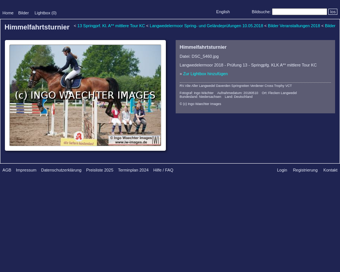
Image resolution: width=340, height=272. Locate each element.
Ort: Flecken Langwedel (279, 93)
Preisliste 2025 (99, 170)
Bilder (23, 13)
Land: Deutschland (238, 97)
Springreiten (240, 86)
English (223, 11)
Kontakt (330, 170)
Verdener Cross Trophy (267, 86)
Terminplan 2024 (133, 170)
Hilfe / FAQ (163, 170)
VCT (288, 86)
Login (282, 170)
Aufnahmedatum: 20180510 (237, 93)
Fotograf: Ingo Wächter (197, 93)
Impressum (26, 170)
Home (8, 13)
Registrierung (305, 170)
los (332, 11)
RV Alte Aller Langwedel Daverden (205, 86)
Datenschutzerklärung (61, 170)
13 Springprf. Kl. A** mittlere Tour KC (111, 25)
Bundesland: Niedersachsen (200, 97)
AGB (7, 170)
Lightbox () (46, 13)
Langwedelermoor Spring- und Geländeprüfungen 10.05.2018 (206, 25)
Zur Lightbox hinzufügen (205, 73)
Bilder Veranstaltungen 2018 (294, 25)
